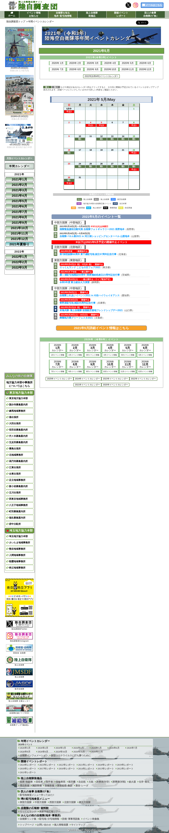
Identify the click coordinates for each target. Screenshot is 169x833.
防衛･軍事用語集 (71, 819)
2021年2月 (19, 185)
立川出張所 (15, 492)
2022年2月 (19, 262)
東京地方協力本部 (19, 392)
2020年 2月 (75, 63)
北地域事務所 (16, 455)
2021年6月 (19, 206)
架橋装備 (49, 785)
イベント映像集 (91, 819)
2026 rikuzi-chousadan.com (85, 829)
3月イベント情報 (92, 355)
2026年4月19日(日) (19, 68)
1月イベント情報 (57, 355)
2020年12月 (145, 69)
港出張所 (13, 417)
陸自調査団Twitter (19, 625)
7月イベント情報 (57, 371)
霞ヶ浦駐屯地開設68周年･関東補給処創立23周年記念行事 (90, 275)
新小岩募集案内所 (18, 486)
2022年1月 (19, 257)
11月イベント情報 (128, 371)
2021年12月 (19, 239)
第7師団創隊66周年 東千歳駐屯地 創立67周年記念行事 (88, 254)
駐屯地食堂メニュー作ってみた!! (37, 795)
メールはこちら (154, 5)
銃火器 (132, 782)
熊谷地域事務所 (17, 549)
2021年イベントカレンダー (87, 384)
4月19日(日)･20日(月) (19, 144)
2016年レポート (67, 768)
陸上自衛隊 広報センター (19, 697)
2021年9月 (19, 222)
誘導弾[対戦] (119, 782)
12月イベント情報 (145, 371)
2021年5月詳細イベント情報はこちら (101, 328)
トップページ (27, 825)
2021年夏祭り (19, 244)
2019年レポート (125, 765)
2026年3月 (61, 748)
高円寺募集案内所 (18, 461)
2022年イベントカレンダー (143, 378)
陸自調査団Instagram (19, 637)
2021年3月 (19, 190)
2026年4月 (78, 748)
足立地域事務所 (17, 480)
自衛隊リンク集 (28, 819)
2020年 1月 (58, 63)
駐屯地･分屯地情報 (49, 819)
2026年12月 (97, 751)
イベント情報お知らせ (34, 14)
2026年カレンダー (57, 348)
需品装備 (24, 785)
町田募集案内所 (17, 511)
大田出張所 (15, 423)
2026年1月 (25, 748)
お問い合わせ (44, 825)
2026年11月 (79, 751)
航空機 (71, 782)
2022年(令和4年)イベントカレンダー (101, 76)
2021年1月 (19, 179)
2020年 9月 (93, 69)
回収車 (39, 782)
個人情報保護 (61, 825)
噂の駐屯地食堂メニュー (35, 798)
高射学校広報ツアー (49, 811)
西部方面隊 (55, 802)
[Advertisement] (101, 423)
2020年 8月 (75, 69)
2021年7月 (19, 212)
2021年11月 (19, 233)
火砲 (91, 782)
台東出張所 (15, 473)
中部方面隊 (40, 802)
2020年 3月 (93, 63)
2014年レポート (86, 768)
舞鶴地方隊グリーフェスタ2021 (76, 318)
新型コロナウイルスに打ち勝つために (71, 755)
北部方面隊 (70, 802)
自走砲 (81, 782)
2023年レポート (47, 765)
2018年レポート (28, 768)
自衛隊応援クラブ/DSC (19, 709)
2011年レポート (28, 772)
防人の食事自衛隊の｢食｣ (150, 14)
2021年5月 (19, 201)
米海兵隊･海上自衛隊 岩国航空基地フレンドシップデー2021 (91, 310)
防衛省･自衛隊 (19, 649)
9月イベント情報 (92, 371)
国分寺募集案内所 (18, 404)
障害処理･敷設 (64, 785)
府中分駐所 (15, 524)
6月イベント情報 (145, 355)
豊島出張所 (15, 448)
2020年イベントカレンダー (115, 384)
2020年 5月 (128, 63)
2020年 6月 (145, 63)
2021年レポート (86, 765)
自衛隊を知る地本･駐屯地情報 (63, 14)
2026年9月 (43, 751)
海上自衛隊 (19, 673)
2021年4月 (19, 195)
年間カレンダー (19, 166)
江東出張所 (15, 467)
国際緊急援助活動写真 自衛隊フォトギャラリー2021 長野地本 (92, 229)
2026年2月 (43, 748)
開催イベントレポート (121, 14)
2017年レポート (47, 768)
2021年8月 (19, 217)
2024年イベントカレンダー (87, 378)
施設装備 (37, 785)
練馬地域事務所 (17, 411)
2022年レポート (67, 765)
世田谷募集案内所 (18, 429)
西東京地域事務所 (18, 499)
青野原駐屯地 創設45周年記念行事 (78, 303)
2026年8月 (25, 751)
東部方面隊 (26, 802)
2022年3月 (19, 267)
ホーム (11, 15)
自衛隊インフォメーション (34, 755)
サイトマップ (78, 825)
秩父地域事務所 (17, 567)
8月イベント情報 (75, 371)
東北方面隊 (85, 802)
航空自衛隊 (19, 685)
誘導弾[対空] (103, 782)
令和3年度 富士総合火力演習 (75, 282)
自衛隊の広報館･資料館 (34, 808)
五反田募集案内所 (18, 442)
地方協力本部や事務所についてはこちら (19, 384)
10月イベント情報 (110, 371)
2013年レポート (106, 768)
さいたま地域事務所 (19, 542)
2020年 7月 (58, 69)
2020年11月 (128, 69)
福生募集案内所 (17, 517)
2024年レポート (28, 765)
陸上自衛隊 (19, 661)
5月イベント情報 (127, 355)
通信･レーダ (81, 785)
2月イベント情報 (75, 355)
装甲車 (49, 782)
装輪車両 (60, 782)
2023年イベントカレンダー (115, 378)
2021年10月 (19, 228)
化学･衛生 (144, 782)
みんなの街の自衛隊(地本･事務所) (41, 815)
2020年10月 (110, 69)
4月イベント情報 (110, 355)
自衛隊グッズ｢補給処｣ (19, 721)
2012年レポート (125, 768)
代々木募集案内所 (18, 436)
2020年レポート (106, 765)
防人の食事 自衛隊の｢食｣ (36, 791)
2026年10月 (61, 751)
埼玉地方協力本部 (19, 530)
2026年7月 (132, 748)
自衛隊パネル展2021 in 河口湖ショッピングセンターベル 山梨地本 (95, 236)
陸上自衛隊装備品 (92, 14)
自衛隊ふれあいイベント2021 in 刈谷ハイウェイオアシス (90, 295)
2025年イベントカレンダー (59, 378)
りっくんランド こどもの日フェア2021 (80, 267)
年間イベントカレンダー (35, 741)
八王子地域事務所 (18, 505)
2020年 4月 (110, 63)
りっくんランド (28, 811)
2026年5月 (96, 748)
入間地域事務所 (17, 555)
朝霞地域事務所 (17, 561)
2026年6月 (114, 748)
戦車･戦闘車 (26, 782)
